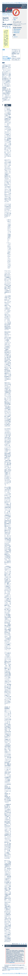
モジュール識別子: (7, 58)
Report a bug (16, 32)
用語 (19, 2)
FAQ (17, 2)
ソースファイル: (6, 59)
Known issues (17, 30)
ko (10, 27)
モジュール (4, 2)
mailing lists (11, 962)
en (9, 26)
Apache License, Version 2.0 (13, 968)
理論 (15, 19)
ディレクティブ (11, 2)
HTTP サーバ (9, 13)
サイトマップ (24, 2)
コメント (16, 36)
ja (7, 27)
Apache (4, 13)
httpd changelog (17, 29)
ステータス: (5, 56)
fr (5, 27)
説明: (4, 49)
